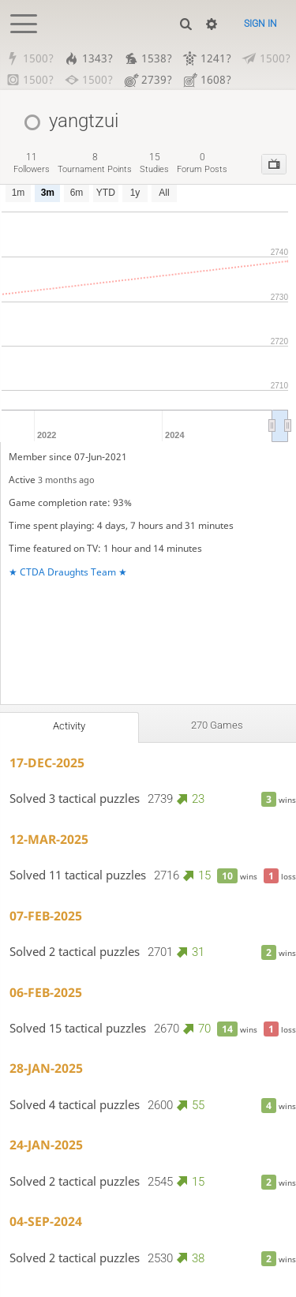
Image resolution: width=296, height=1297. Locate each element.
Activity (69, 726)
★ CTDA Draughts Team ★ (68, 572)
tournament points (95, 163)
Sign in (260, 23)
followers (31, 163)
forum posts (202, 163)
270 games (217, 725)
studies (154, 163)
